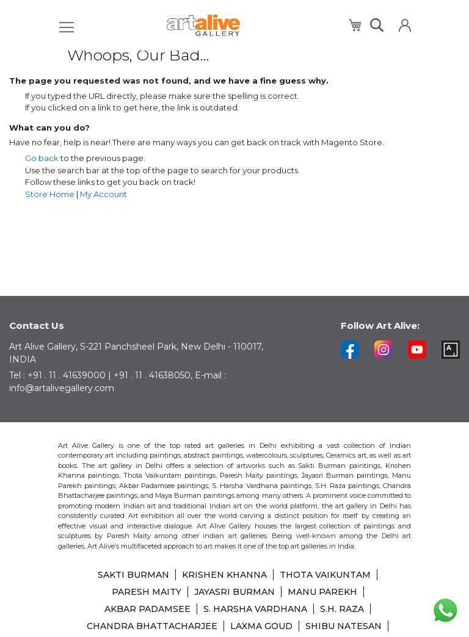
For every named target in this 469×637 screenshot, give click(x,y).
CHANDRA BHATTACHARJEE (152, 626)
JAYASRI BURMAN (234, 591)
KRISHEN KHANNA (224, 574)
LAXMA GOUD (261, 626)
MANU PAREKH (322, 591)
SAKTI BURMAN (133, 574)
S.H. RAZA (342, 608)
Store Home (50, 194)
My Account (103, 194)
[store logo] (203, 25)
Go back (42, 158)
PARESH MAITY (146, 591)
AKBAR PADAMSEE (147, 608)
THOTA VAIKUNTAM (325, 574)
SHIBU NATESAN (343, 626)
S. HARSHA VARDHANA (255, 608)
